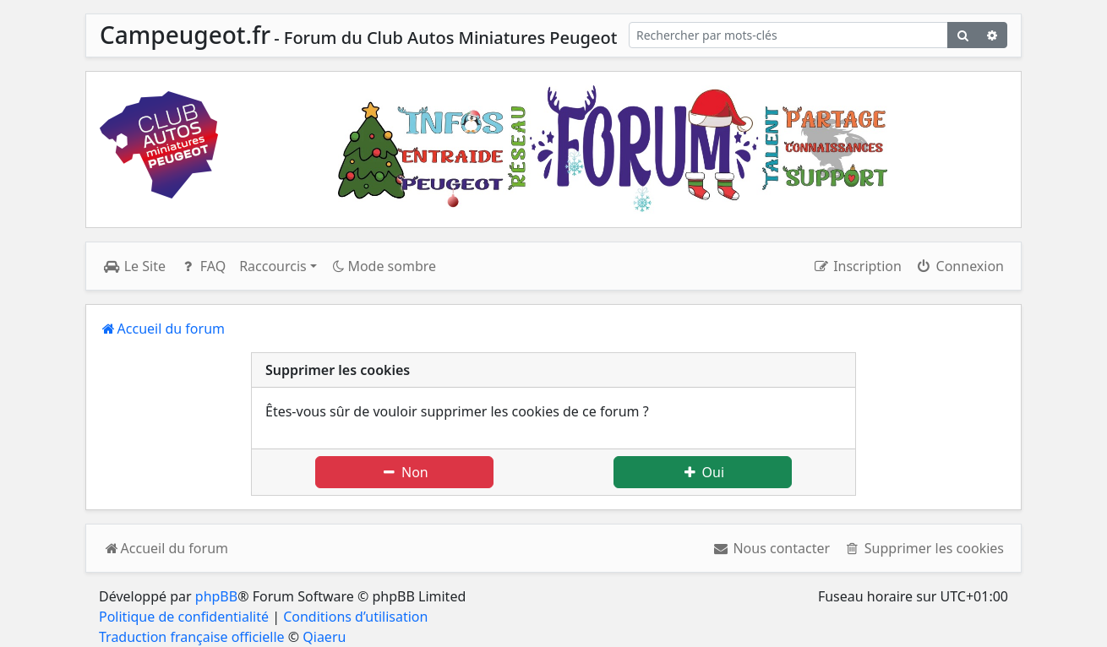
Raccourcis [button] (273, 266)
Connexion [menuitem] (959, 266)
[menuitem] (771, 548)
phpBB (216, 596)
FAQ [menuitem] (202, 266)
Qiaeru (324, 637)
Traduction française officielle (192, 637)
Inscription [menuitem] (856, 266)
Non (404, 472)
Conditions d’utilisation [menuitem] (355, 616)
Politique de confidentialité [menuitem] (184, 616)
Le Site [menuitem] (134, 266)
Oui (702, 472)
